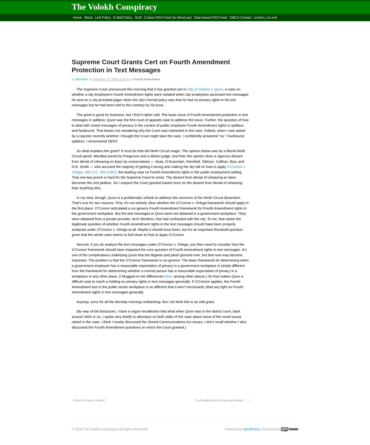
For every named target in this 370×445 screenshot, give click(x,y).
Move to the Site (98, 23)
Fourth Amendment (147, 79)
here (168, 276)
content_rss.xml (265, 17)
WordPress (252, 429)
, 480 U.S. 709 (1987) (99, 172)
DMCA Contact (241, 17)
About (88, 17)
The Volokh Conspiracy (114, 7)
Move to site (140, 23)
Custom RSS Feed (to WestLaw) (168, 17)
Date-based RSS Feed (210, 17)
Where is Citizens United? (88, 400)
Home (77, 17)
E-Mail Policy (122, 17)
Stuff (138, 17)
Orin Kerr (82, 79)
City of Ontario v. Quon (205, 89)
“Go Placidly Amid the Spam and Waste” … (222, 400)
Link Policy (103, 17)
